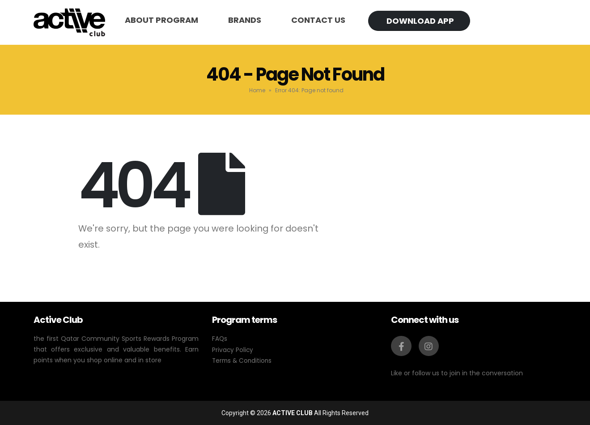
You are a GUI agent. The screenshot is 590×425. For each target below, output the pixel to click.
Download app (420, 20)
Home (257, 90)
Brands (244, 20)
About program (161, 20)
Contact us (318, 20)
